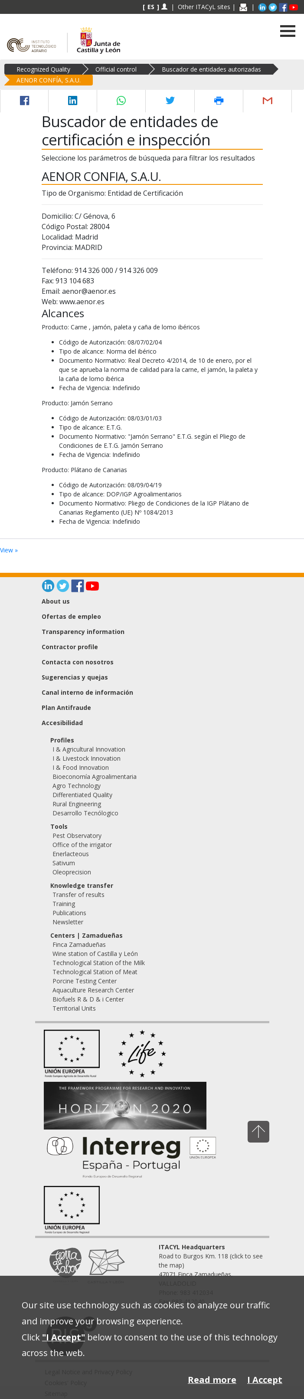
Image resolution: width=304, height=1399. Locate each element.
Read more (212, 1380)
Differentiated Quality (82, 795)
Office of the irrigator (82, 845)
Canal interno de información (87, 692)
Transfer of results (78, 894)
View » (9, 550)
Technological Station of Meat (94, 972)
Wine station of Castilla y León (95, 953)
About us (56, 601)
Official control (116, 69)
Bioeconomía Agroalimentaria (94, 776)
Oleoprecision (71, 872)
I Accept (264, 1380)
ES (150, 7)
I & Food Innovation (80, 767)
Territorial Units (74, 1008)
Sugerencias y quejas (75, 677)
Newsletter (67, 922)
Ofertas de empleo (71, 616)
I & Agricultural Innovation (88, 749)
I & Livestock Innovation (86, 758)
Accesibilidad (62, 723)
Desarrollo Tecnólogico (85, 813)
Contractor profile (70, 647)
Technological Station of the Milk (98, 963)
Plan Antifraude (66, 707)
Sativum (63, 863)
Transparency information (83, 631)
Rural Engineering (76, 804)
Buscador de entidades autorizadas (211, 69)
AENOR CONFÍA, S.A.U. (48, 80)
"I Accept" (63, 1337)
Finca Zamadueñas (79, 944)
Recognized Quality (43, 69)
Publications (69, 913)
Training (63, 904)
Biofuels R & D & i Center (88, 999)
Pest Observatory (76, 835)
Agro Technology (76, 786)
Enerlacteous (70, 854)
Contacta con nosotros (78, 662)
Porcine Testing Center (84, 981)
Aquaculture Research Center (93, 990)
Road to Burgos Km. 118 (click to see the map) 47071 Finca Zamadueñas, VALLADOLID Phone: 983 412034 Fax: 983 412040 (211, 1274)
